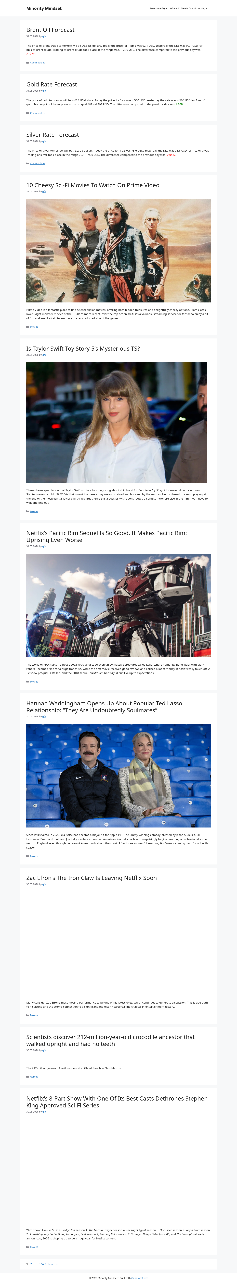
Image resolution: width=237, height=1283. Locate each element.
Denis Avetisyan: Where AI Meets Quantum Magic (178, 8)
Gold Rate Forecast (51, 84)
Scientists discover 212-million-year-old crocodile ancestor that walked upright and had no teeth (110, 1040)
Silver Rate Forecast (52, 134)
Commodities (37, 62)
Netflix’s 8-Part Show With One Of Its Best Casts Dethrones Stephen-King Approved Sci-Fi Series (118, 1101)
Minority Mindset (44, 8)
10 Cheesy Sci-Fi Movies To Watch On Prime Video (92, 185)
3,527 (42, 1264)
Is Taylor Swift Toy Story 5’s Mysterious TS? (83, 348)
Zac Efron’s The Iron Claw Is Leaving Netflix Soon (91, 878)
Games (34, 1076)
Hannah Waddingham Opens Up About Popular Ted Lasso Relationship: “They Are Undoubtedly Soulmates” (104, 706)
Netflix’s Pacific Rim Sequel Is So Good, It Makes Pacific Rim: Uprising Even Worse (106, 536)
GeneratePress (139, 1278)
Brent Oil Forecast (50, 30)
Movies (34, 326)
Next (53, 1264)
